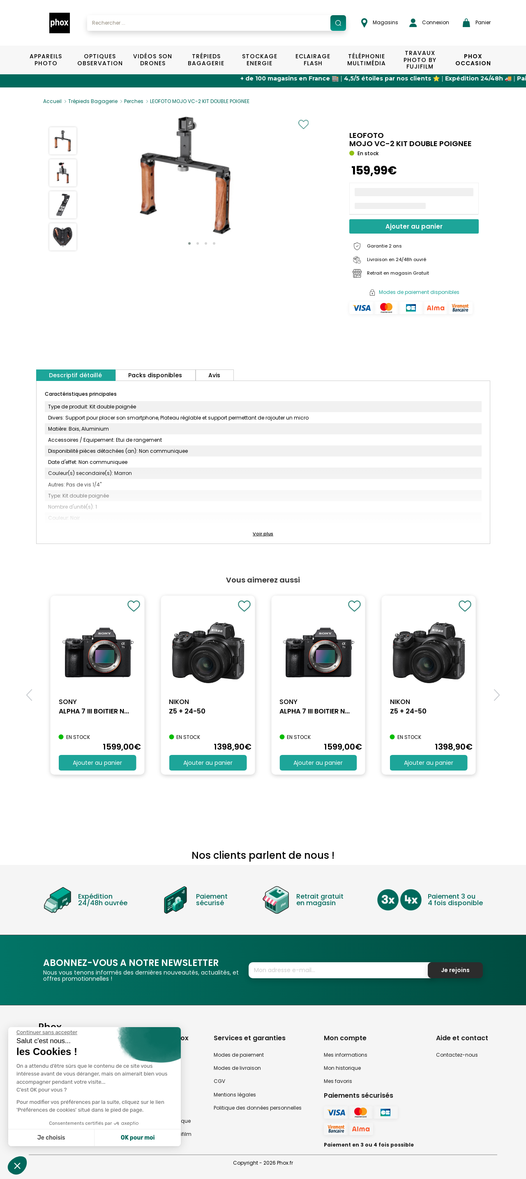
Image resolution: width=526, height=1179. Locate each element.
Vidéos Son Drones (152, 59)
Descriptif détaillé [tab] (75, 375)
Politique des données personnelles (258, 1107)
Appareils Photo (46, 59)
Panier (477, 22)
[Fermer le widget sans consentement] (46, 1032)
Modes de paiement (239, 1054)
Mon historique (342, 1067)
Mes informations (345, 1054)
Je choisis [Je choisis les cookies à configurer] (51, 1137)
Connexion (429, 22)
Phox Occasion (473, 59)
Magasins (379, 23)
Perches (133, 101)
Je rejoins (455, 970)
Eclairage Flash (312, 59)
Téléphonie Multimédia (366, 59)
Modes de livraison (237, 1067)
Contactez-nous (457, 1054)
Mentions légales (235, 1094)
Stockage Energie (259, 59)
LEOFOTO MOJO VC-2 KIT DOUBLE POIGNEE (199, 101)
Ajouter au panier (414, 226)
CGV (219, 1081)
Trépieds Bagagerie (206, 59)
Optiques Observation (99, 59)
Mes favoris (338, 1081)
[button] (189, 243)
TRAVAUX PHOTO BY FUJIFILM (420, 60)
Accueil (52, 101)
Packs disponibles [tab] (155, 375)
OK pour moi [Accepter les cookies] (138, 1137)
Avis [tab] (214, 375)
